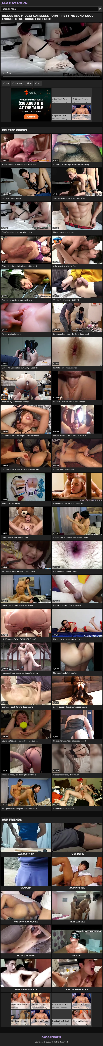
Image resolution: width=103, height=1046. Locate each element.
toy (39, 83)
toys (30, 83)
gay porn (18, 83)
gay (7, 83)
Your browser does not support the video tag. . (51, 51)
